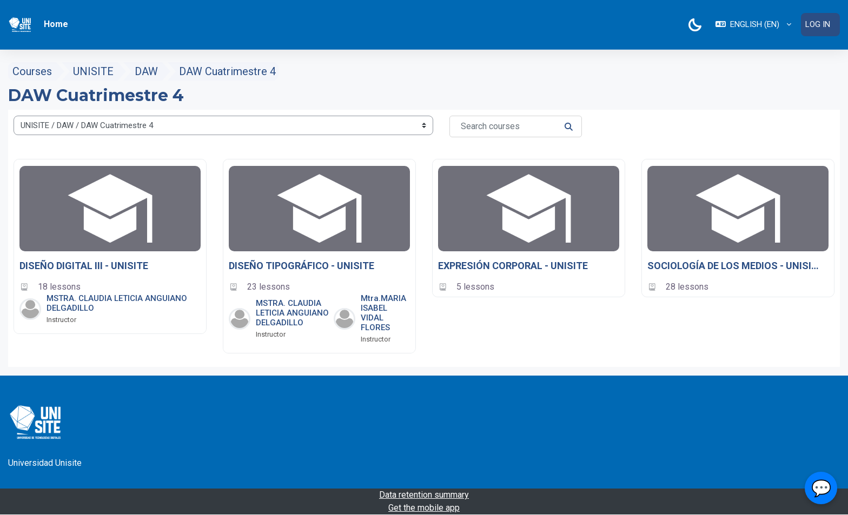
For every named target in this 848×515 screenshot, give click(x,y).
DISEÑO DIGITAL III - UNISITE (83, 265)
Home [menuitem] (56, 24)
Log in (817, 24)
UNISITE (93, 71)
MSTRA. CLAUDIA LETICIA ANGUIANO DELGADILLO (292, 312)
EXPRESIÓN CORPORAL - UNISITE (513, 265)
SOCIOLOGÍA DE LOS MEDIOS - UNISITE (733, 265)
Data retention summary (424, 495)
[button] (753, 24)
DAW (146, 71)
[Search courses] (515, 126)
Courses (32, 71)
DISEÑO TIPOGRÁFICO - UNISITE (301, 265)
